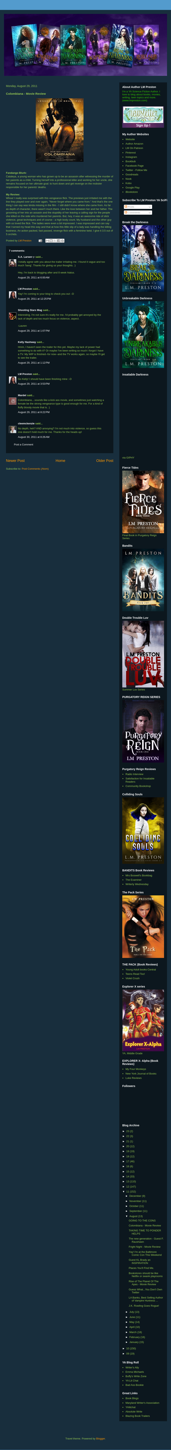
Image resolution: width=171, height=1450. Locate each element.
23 (128, 1131)
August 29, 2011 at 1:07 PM (34, 330)
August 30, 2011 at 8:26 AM (34, 436)
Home (60, 461)
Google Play (132, 187)
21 (128, 1141)
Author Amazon (134, 143)
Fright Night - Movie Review (144, 1246)
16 (128, 1166)
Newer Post (15, 461)
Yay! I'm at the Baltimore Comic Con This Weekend (145, 1253)
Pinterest (130, 152)
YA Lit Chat (131, 1380)
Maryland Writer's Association (142, 1402)
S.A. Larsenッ (26, 256)
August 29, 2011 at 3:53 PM (34, 383)
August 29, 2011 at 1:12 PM (34, 362)
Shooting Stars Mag (30, 310)
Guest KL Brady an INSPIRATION (139, 1261)
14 (128, 1176)
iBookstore (131, 191)
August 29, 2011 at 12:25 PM (34, 298)
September (136, 1211)
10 (128, 1348)
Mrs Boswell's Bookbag (138, 875)
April (132, 1326)
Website (130, 139)
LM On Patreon (134, 148)
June (132, 1317)
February (135, 1337)
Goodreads (131, 174)
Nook (128, 178)
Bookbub (130, 161)
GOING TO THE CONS (142, 1220)
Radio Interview (134, 774)
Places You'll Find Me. (141, 1268)
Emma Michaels (134, 1371)
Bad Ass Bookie (134, 1384)
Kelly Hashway (27, 342)
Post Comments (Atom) (35, 468)
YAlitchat (130, 1407)
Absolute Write (133, 1411)
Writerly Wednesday (137, 884)
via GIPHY (128, 457)
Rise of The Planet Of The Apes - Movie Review (143, 1283)
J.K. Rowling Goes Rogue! (144, 1305)
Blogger (100, 1438)
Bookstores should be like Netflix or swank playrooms (145, 1275)
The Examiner (133, 879)
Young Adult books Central (140, 969)
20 (128, 1146)
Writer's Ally (132, 1367)
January (134, 1342)
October (134, 1206)
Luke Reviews (133, 1077)
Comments (132, 212)
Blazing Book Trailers (137, 1415)
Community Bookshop (138, 786)
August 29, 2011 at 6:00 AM (34, 277)
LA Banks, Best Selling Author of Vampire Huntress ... (146, 1299)
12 (128, 1186)
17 (128, 1161)
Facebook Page (134, 165)
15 (128, 1171)
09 (128, 1353)
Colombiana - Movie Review (145, 1225)
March (133, 1332)
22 (128, 1136)
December (135, 1195)
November (135, 1201)
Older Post (104, 461)
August (133, 1216)
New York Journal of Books (140, 1073)
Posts (129, 206)
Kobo (128, 183)
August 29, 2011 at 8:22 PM (34, 412)
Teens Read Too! (135, 973)
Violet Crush (132, 978)
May (132, 1322)
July (132, 1311)
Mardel (22, 395)
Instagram (131, 156)
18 (128, 1156)
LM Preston (25, 288)
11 (128, 1191)
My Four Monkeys (135, 1069)
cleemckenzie (26, 423)
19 (128, 1151)
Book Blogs (132, 1398)
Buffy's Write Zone (135, 1376)
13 (128, 1181)
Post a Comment (23, 444)
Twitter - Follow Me (136, 170)
